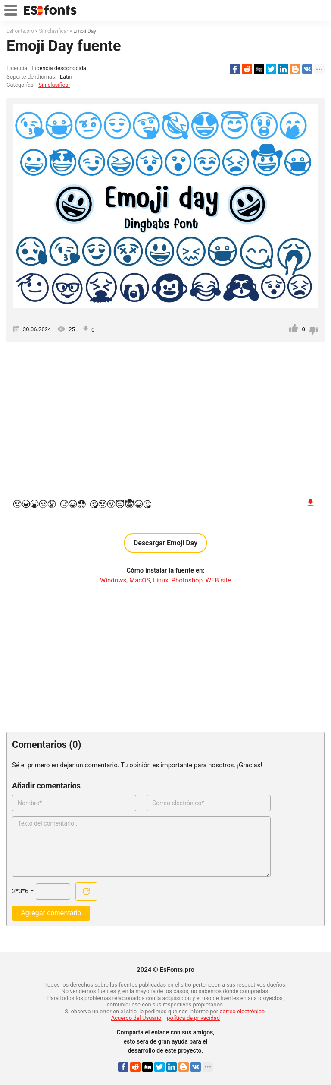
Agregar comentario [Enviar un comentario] (51, 913)
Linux (161, 580)
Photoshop (187, 580)
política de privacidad (193, 1018)
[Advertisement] (165, 415)
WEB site (218, 580)
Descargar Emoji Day (165, 543)
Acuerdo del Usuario (136, 1018)
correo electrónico (242, 1011)
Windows (113, 580)
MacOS (139, 580)
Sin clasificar (54, 85)
